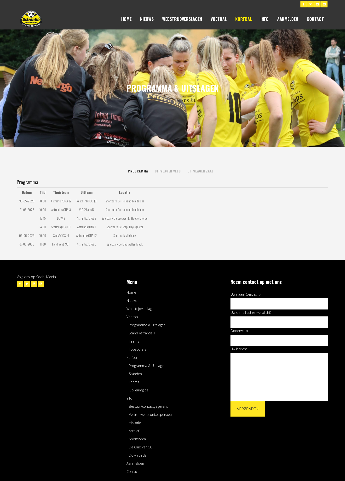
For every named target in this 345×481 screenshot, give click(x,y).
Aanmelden (135, 463)
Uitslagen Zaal (201, 171)
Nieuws (132, 300)
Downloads (137, 455)
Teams (134, 341)
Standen (135, 374)
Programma (138, 171)
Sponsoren (137, 439)
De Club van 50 (140, 447)
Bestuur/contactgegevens (148, 406)
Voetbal (132, 317)
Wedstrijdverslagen (140, 308)
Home (131, 292)
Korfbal (132, 357)
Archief (134, 431)
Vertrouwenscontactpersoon (151, 414)
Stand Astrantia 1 (142, 333)
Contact (132, 471)
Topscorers (137, 349)
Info (129, 398)
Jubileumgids (138, 390)
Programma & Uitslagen (147, 325)
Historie (135, 422)
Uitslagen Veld (168, 171)
